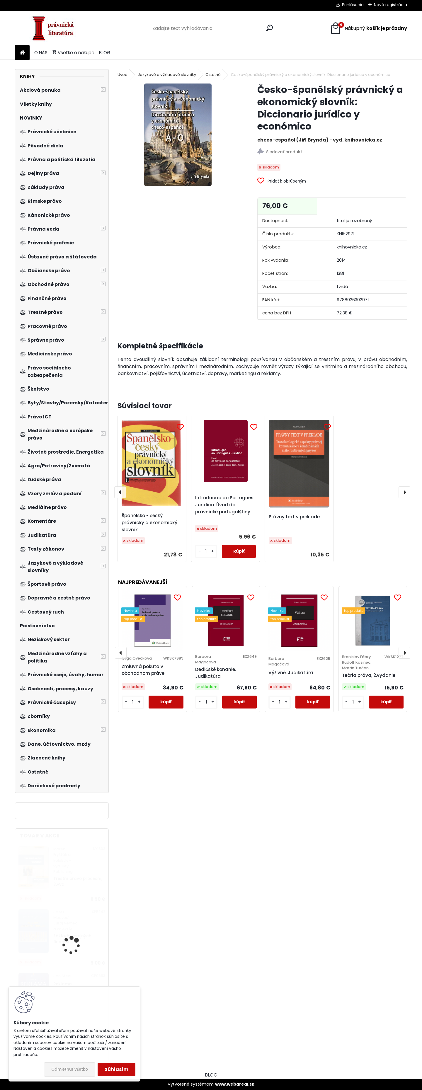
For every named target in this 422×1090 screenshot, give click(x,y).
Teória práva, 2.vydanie (368, 675)
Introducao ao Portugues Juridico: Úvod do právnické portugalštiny (224, 505)
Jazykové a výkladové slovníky (167, 74)
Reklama (62, 984)
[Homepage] (22, 52)
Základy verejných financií (72, 939)
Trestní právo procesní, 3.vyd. (77, 881)
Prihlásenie (353, 5)
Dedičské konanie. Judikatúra (215, 672)
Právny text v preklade (294, 517)
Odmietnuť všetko (69, 1069)
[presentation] (120, 492)
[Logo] (55, 28)
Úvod (122, 74)
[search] (269, 28)
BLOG (104, 53)
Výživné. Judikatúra (290, 673)
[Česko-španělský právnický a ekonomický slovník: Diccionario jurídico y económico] (178, 135)
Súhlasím (116, 1069)
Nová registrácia (390, 5)
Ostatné (213, 74)
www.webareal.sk (234, 1084)
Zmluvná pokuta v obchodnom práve (143, 669)
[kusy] (206, 551)
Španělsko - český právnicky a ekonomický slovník (149, 522)
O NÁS (40, 53)
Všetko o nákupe (73, 53)
